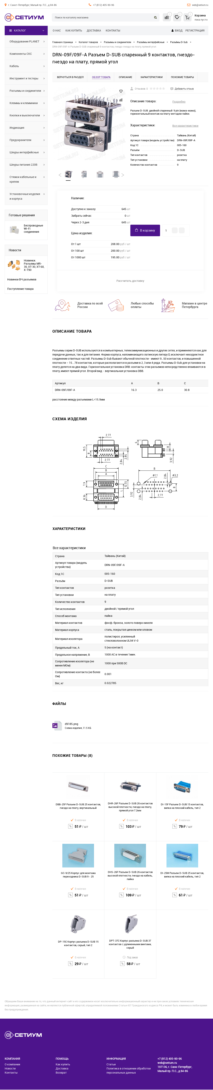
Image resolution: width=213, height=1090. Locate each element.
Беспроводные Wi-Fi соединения (33, 228)
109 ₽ (130, 897)
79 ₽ (182, 829)
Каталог (17, 30)
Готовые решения (22, 215)
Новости (15, 250)
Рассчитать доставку (130, 281)
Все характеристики (185, 125)
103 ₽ (130, 829)
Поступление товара (20, 288)
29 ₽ (78, 966)
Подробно (178, 101)
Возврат (61, 1073)
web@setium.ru (200, 4)
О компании (12, 1065)
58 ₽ (130, 966)
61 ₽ (182, 897)
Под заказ (130, 958)
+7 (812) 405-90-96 (103, 4)
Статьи (111, 1065)
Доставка (94, 30)
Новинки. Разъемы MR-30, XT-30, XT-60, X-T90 (34, 265)
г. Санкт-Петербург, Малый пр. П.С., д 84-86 (32, 4)
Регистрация (194, 30)
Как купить (73, 30)
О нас (57, 30)
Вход (179, 30)
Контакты (113, 30)
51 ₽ (78, 829)
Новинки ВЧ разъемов (21, 279)
